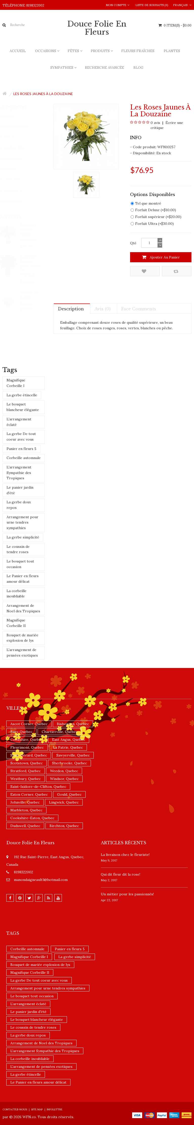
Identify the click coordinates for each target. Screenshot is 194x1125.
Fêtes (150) (12, 169)
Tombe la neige (29, 294)
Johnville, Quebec (25, 802)
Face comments (138, 308)
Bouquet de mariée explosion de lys (22, 638)
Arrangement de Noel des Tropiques (23, 608)
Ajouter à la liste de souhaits (144, 271)
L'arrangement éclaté (19, 422)
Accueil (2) (11, 116)
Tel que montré (146, 203)
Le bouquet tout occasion (20, 564)
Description (71, 308)
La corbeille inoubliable (17, 594)
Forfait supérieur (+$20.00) (156, 216)
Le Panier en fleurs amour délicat (23, 579)
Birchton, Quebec (64, 826)
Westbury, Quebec (25, 778)
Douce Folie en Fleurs (97, 28)
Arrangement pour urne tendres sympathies (22, 522)
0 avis (155, 122)
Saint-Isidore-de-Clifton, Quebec (38, 786)
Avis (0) (102, 308)
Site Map (37, 1109)
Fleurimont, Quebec (27, 747)
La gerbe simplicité (23, 537)
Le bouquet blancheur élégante (23, 407)
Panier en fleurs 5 (21, 448)
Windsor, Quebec (64, 778)
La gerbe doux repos (19, 505)
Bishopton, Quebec (73, 724)
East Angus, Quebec (68, 739)
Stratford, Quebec (25, 771)
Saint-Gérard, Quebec (28, 755)
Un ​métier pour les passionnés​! (127, 894)
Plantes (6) (12, 137)
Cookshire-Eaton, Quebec (32, 818)
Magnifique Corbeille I (16, 383)
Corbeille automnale (24, 458)
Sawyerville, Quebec (73, 755)
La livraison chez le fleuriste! (125, 854)
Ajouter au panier (161, 257)
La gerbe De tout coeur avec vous (21, 436)
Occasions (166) (16, 158)
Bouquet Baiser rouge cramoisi (28, 232)
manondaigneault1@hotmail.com (41, 879)
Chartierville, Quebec (60, 731)
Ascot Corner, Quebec (28, 724)
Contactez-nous (15, 1109)
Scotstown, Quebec (26, 763)
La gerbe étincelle (22, 395)
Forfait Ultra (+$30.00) (152, 223)
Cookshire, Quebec (26, 739)
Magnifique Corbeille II (16, 623)
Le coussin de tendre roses (18, 549)
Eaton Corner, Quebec (29, 794)
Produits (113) (14, 180)
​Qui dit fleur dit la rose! (120, 874)
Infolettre (54, 1109)
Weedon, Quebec (64, 771)
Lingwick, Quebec (64, 802)
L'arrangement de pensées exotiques (22, 652)
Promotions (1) (15, 190)
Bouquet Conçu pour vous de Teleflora (29, 265)
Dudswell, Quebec (25, 826)
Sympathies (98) (16, 148)
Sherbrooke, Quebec (69, 763)
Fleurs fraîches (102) (19, 126)
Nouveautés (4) (15, 201)
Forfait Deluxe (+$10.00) (153, 210)
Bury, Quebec (21, 731)
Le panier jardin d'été (20, 490)
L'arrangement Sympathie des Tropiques (19, 472)
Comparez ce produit (176, 271)
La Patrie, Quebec (68, 747)
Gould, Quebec (69, 794)
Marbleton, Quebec (26, 810)
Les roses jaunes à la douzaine (43, 94)
